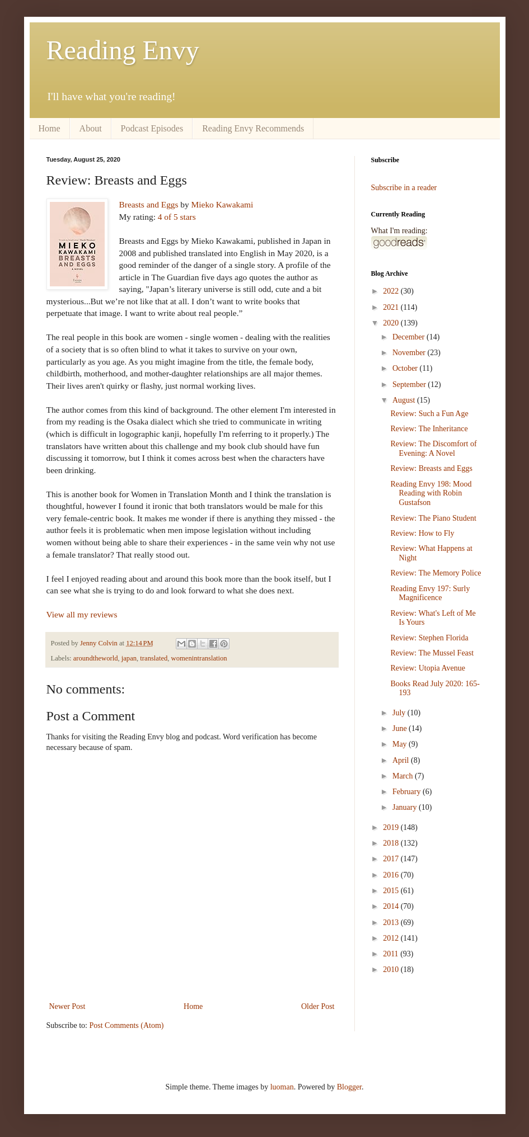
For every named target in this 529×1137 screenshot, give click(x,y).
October (406, 368)
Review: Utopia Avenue (427, 668)
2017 (392, 859)
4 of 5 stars (177, 216)
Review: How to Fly (422, 533)
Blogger (349, 1087)
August (404, 400)
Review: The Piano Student (433, 518)
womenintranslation (199, 658)
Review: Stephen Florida (429, 638)
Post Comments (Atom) (127, 1025)
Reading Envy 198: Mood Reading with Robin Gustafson (430, 493)
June (400, 728)
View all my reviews (82, 614)
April (401, 760)
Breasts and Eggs (149, 204)
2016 (392, 875)
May (400, 744)
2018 (392, 843)
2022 (392, 291)
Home (49, 128)
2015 (392, 890)
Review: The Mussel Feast (432, 653)
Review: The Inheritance (428, 428)
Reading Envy (122, 50)
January (405, 807)
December (409, 337)
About (90, 128)
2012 (392, 938)
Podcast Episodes (152, 128)
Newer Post (67, 1006)
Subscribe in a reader (404, 187)
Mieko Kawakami (222, 204)
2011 (391, 954)
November (410, 352)
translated (153, 658)
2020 (392, 323)
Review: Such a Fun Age (429, 413)
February (407, 791)
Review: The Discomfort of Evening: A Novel (433, 448)
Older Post (318, 1006)
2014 (392, 906)
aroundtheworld (95, 658)
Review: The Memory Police (435, 573)
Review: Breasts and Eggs (431, 468)
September (410, 384)
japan (129, 658)
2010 (392, 969)
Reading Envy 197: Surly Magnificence (430, 593)
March (403, 776)
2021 (392, 307)
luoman (282, 1087)
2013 (392, 922)
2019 (392, 827)
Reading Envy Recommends (253, 128)
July (400, 713)
